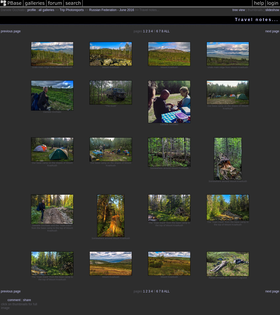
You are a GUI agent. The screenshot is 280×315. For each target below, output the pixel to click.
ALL (167, 31)
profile (31, 10)
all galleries (46, 10)
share (27, 300)
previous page (10, 31)
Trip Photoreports (72, 10)
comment (14, 300)
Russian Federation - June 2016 (111, 10)
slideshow (272, 10)
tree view (239, 10)
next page (272, 31)
